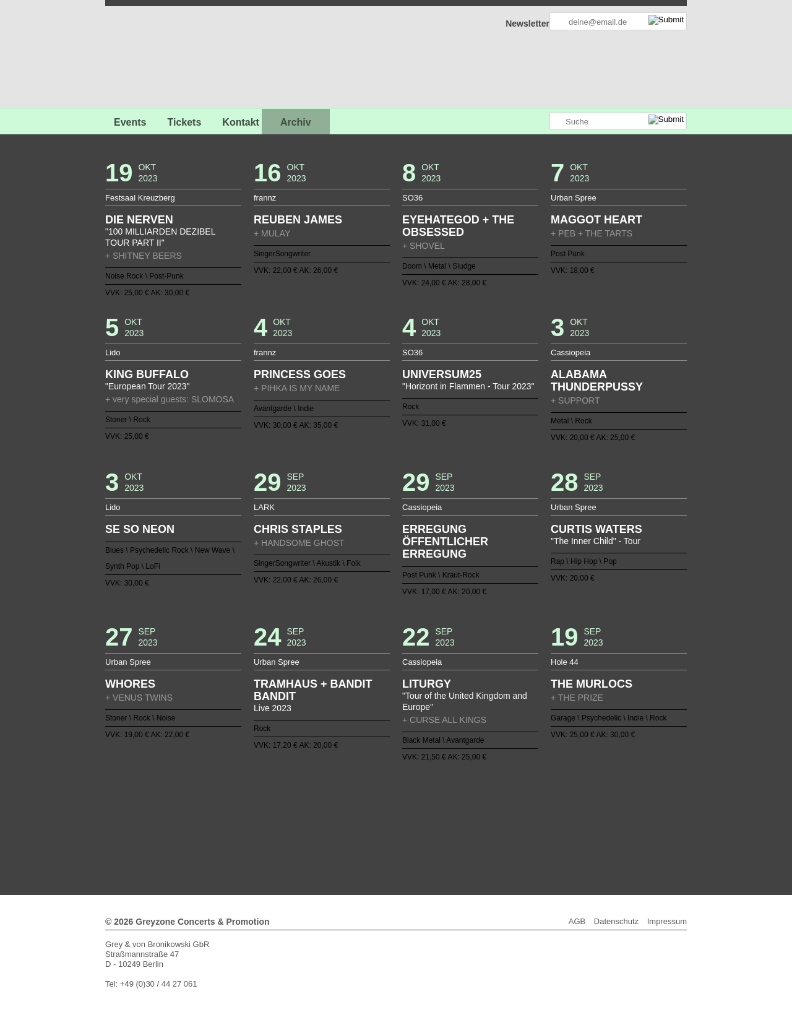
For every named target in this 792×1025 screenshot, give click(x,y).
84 (282, 822)
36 (558, 803)
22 (420, 803)
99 (430, 822)
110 (538, 822)
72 (538, 812)
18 (381, 803)
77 (214, 822)
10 (302, 803)
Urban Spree (573, 197)
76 (578, 812)
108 (519, 822)
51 (332, 812)
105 (489, 822)
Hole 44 (565, 662)
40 (224, 812)
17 (371, 803)
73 (548, 812)
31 (509, 803)
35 (548, 803)
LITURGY (426, 684)
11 (312, 803)
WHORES (130, 684)
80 (244, 822)
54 (361, 812)
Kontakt (240, 122)
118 (322, 832)
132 (459, 832)
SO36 (412, 197)
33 (529, 803)
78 (224, 822)
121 (351, 832)
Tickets (184, 122)
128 (420, 832)
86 (302, 822)
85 (292, 822)
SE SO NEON (139, 529)
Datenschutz (616, 921)
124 (381, 832)
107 (509, 822)
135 (489, 832)
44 (263, 812)
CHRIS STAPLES (298, 529)
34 (538, 803)
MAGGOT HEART (596, 220)
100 (440, 822)
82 (263, 822)
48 (302, 812)
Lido (113, 352)
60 (420, 812)
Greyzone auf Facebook (505, 121)
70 (519, 812)
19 (391, 803)
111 (548, 822)
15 (351, 803)
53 (351, 812)
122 (361, 832)
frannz (265, 197)
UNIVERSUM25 (441, 374)
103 (469, 822)
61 (430, 812)
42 (244, 812)
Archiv (295, 122)
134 (479, 832)
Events (130, 122)
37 (568, 803)
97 (411, 822)
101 (450, 822)
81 (253, 822)
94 (381, 822)
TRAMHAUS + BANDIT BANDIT (313, 690)
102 (459, 822)
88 (322, 822)
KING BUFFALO (147, 374)
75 (568, 812)
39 (214, 812)
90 (342, 822)
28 (479, 803)
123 (371, 832)
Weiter (396, 841)
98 (420, 822)
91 (351, 822)
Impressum (667, 921)
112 (558, 822)
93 (371, 822)
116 (302, 832)
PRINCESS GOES (300, 374)
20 (401, 803)
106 (499, 822)
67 (489, 812)
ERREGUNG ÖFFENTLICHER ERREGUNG (445, 541)
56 (381, 812)
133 (469, 832)
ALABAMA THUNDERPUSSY (597, 380)
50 (322, 812)
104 (479, 822)
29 (489, 803)
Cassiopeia (570, 352)
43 (253, 812)
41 (234, 812)
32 (519, 803)
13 (332, 803)
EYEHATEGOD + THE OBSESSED (458, 226)
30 (499, 803)
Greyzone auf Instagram (539, 121)
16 (361, 803)
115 (292, 832)
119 (332, 832)
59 (411, 812)
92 (361, 822)
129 (430, 832)
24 (440, 803)
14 (342, 803)
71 (529, 812)
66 (479, 812)
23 (430, 803)
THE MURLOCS (591, 684)
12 (322, 803)
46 (282, 812)
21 (411, 803)
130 (440, 832)
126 (401, 832)
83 (273, 822)
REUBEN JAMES (298, 220)
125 (391, 832)
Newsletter (527, 23)
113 (568, 822)
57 (391, 812)
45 (273, 812)
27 (469, 803)
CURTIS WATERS (596, 529)
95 (391, 822)
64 (459, 812)
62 (440, 812)
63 (450, 812)
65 (469, 812)
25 (450, 803)
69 (509, 812)
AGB (577, 921)
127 (411, 832)
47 (292, 812)
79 (234, 822)
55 (371, 812)
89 (332, 822)
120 (342, 832)
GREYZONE (168, 59)
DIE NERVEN (139, 220)
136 (499, 832)
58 (401, 812)
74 (558, 812)
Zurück (396, 786)
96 (401, 822)
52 (342, 812)
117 (312, 832)
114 (578, 822)
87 (312, 822)
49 (312, 812)
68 (499, 812)
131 (450, 832)
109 (529, 822)
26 (459, 803)
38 (578, 803)
